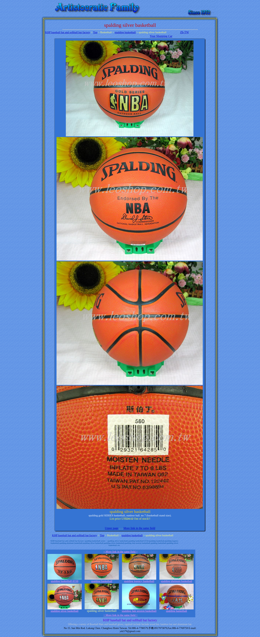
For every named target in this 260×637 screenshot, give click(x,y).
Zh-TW (184, 32)
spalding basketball (125, 32)
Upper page (111, 528)
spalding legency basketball (139, 580)
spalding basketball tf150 (64, 580)
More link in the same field (139, 528)
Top (95, 32)
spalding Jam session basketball (139, 609)
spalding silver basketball (64, 609)
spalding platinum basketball (176, 580)
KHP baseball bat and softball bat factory (67, 32)
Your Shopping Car (161, 36)
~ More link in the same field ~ (121, 551)
